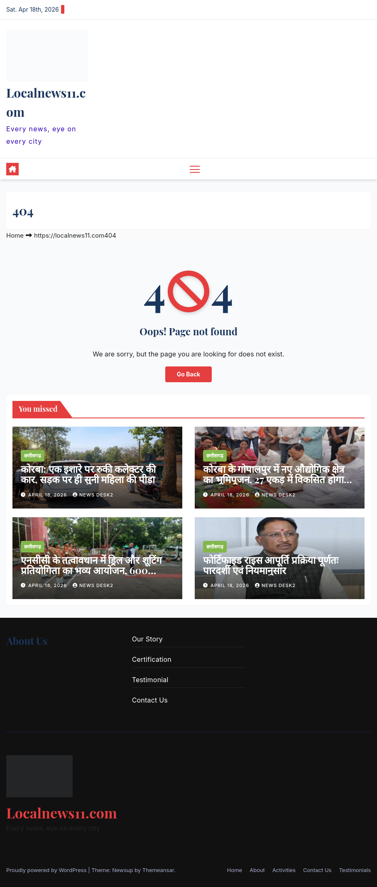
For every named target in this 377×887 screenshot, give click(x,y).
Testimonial (150, 680)
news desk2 (93, 495)
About (257, 870)
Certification (151, 659)
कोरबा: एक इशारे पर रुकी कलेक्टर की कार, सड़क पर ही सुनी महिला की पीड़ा (88, 474)
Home (15, 235)
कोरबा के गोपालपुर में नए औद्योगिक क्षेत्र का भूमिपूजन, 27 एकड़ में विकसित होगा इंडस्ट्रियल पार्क (273, 479)
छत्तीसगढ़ (32, 456)
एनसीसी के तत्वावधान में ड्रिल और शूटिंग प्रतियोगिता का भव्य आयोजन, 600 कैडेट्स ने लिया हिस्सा (91, 570)
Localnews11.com (61, 812)
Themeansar (158, 870)
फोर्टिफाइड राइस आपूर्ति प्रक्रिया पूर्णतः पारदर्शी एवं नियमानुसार (270, 565)
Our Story (147, 639)
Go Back (188, 374)
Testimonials (355, 870)
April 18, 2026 (48, 495)
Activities (284, 870)
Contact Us (150, 700)
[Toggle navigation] (195, 168)
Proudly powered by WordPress (47, 870)
